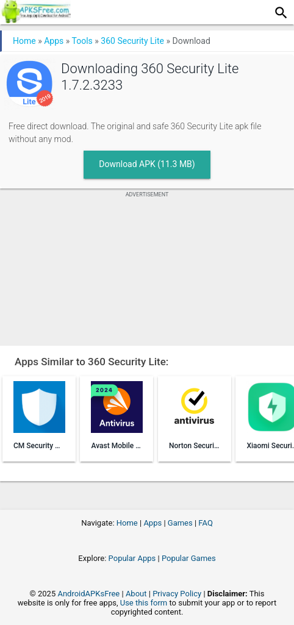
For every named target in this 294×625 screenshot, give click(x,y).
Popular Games (189, 558)
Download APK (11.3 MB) (147, 164)
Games (180, 522)
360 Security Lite (132, 41)
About (136, 593)
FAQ (205, 522)
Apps (53, 41)
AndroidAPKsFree (88, 593)
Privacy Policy (176, 593)
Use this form (144, 602)
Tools (82, 41)
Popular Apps (132, 558)
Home (24, 41)
